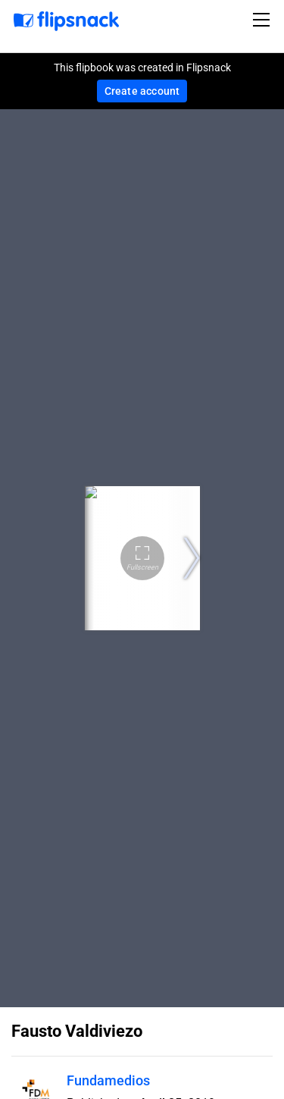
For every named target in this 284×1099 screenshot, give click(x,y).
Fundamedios (108, 1080)
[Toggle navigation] (263, 20)
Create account (142, 91)
